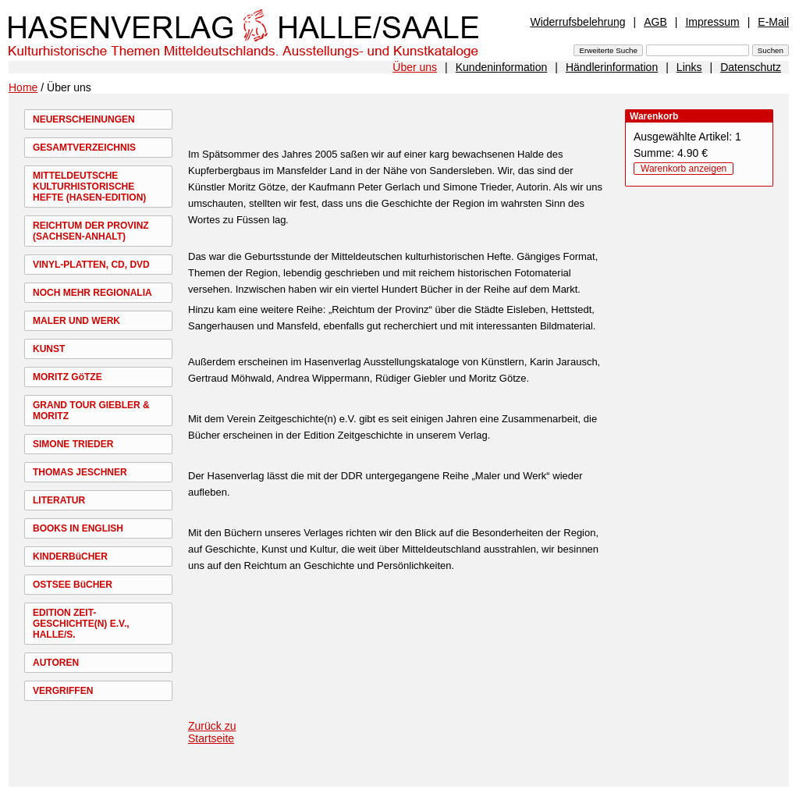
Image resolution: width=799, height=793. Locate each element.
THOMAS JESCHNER (80, 472)
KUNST (49, 348)
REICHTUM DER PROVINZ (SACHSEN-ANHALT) (91, 231)
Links (689, 67)
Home (23, 87)
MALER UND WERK (76, 320)
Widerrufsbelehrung (577, 22)
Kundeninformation (502, 67)
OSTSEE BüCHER (72, 584)
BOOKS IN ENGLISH (78, 528)
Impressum (712, 22)
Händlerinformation (612, 67)
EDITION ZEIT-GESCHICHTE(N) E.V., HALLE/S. (81, 623)
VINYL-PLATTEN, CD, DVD (91, 264)
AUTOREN (56, 662)
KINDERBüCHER (70, 556)
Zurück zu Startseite (212, 732)
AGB (655, 22)
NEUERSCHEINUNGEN (84, 119)
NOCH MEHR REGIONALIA (92, 292)
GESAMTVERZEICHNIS (84, 147)
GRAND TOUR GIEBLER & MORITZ (91, 410)
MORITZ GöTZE (67, 377)
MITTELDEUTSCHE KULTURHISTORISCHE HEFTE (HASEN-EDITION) (89, 186)
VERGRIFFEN (63, 690)
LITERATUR (59, 500)
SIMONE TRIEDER (73, 444)
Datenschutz (750, 67)
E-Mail (773, 22)
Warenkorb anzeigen (683, 168)
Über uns (414, 67)
